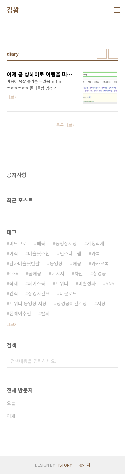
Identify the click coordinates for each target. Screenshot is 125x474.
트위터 (61, 283)
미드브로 (18, 243)
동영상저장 (66, 243)
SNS (110, 283)
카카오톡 (100, 263)
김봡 (13, 10)
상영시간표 (39, 293)
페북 (41, 243)
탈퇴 (45, 313)
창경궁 (99, 273)
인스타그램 (70, 253)
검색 (111, 361)
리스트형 (113, 54)
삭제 (13, 283)
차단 (78, 273)
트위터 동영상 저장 (28, 303)
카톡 (95, 253)
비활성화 (87, 283)
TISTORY (64, 465)
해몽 (77, 263)
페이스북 (36, 283)
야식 (13, 253)
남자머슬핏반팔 (24, 263)
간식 (13, 293)
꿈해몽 (34, 273)
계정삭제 (95, 243)
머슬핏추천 (39, 253)
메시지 (57, 273)
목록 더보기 (66, 125)
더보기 (12, 324)
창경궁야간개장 (72, 303)
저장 (101, 303)
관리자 (84, 465)
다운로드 (68, 293)
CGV (13, 273)
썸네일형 (102, 54)
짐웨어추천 (20, 313)
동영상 (56, 263)
